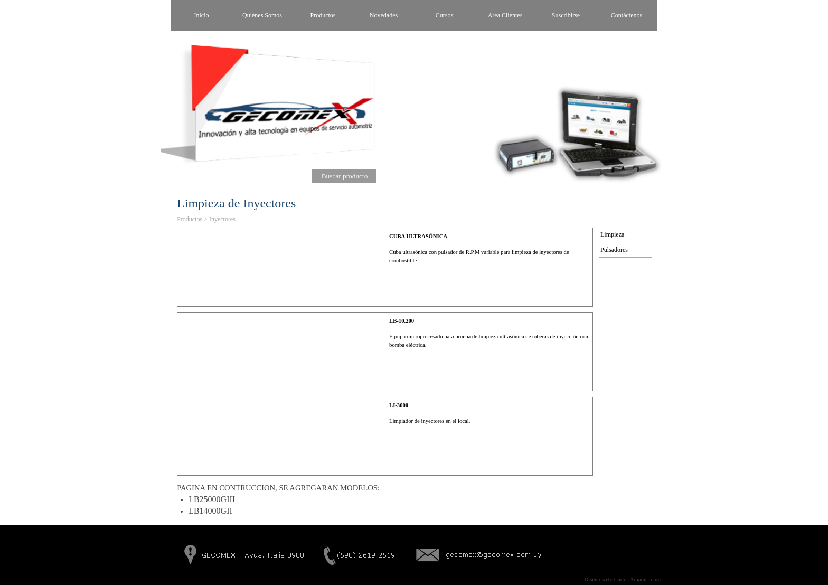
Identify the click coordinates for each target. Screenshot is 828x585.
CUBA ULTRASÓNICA (418, 236)
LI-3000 (398, 405)
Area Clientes (505, 15)
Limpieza (612, 234)
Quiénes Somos (262, 15)
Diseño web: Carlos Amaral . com (623, 579)
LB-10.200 (401, 321)
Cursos (444, 15)
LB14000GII (210, 510)
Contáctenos (626, 15)
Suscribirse (566, 15)
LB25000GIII (212, 499)
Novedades (384, 15)
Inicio (201, 15)
